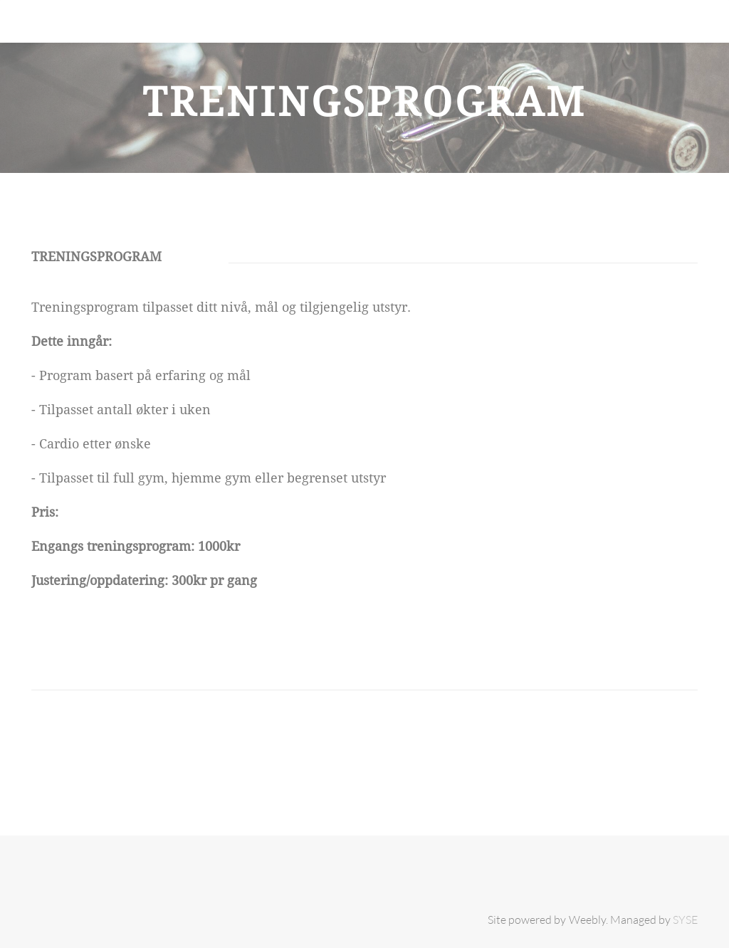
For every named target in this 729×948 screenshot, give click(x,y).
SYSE (685, 919)
